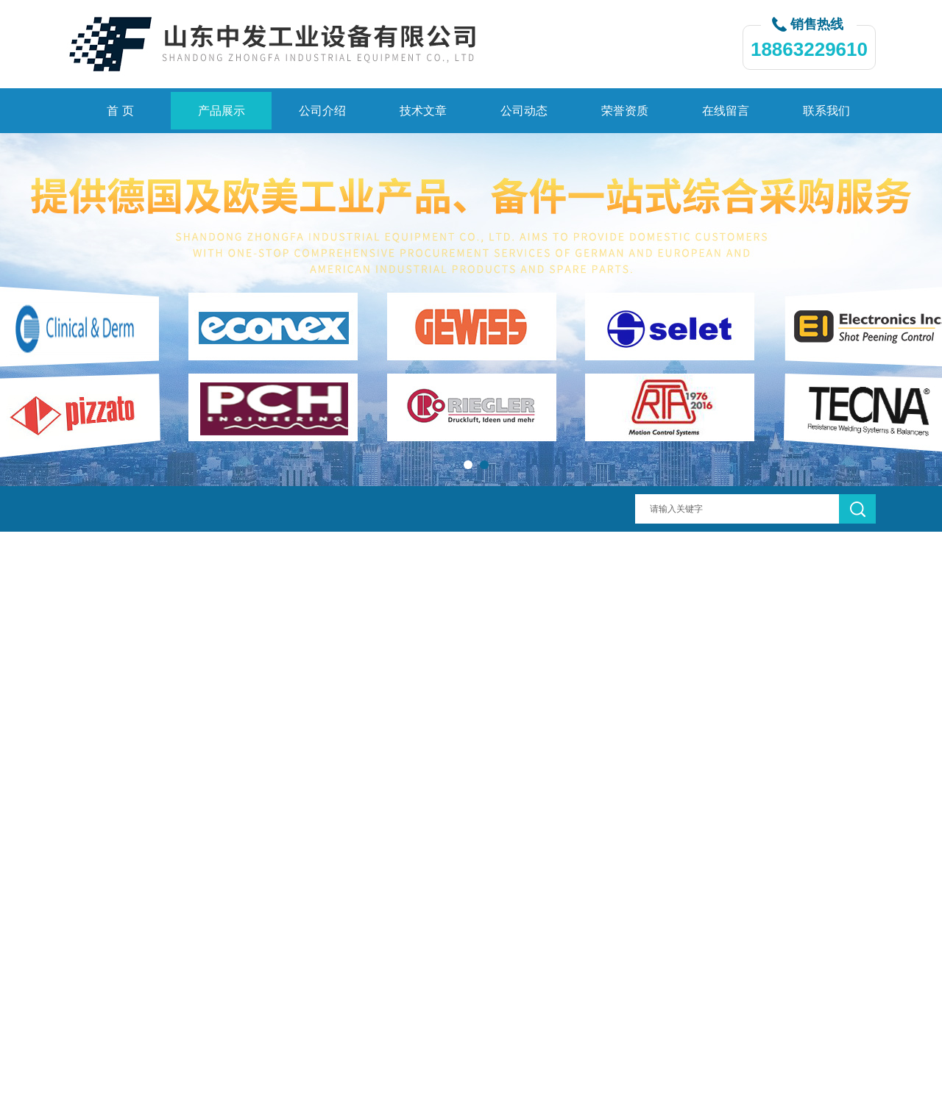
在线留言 (725, 110)
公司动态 (524, 110)
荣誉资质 (624, 110)
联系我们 (826, 110)
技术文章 (423, 110)
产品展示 (221, 110)
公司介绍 (322, 110)
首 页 (120, 110)
